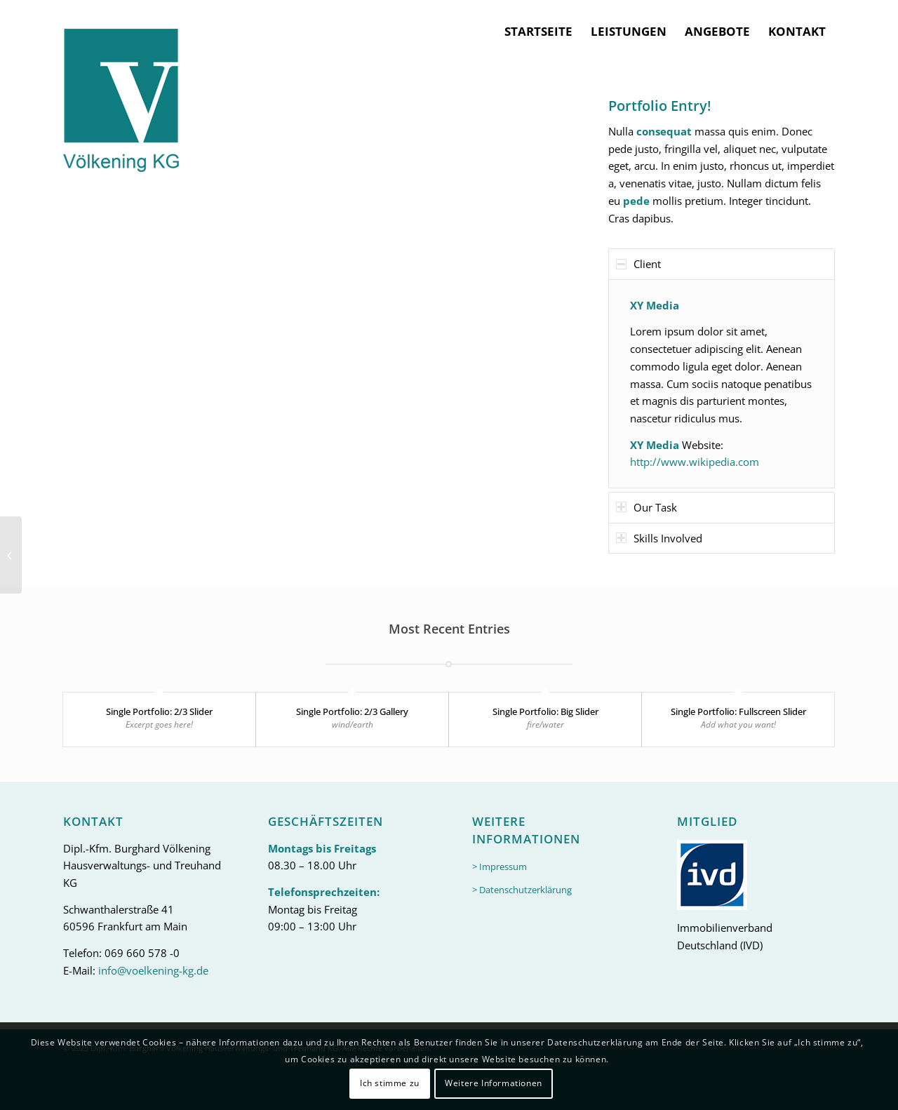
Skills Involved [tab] (659, 538)
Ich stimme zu (390, 1083)
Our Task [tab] (646, 507)
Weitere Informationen (493, 1083)
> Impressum (499, 866)
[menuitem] (538, 31)
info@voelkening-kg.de (153, 970)
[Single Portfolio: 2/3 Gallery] (11, 555)
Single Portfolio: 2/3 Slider (159, 711)
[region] (721, 383)
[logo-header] (121, 86)
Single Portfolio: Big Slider (545, 711)
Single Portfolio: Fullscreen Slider (738, 711)
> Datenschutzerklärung (522, 889)
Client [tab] (638, 264)
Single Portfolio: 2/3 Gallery (352, 711)
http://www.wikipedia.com (694, 462)
